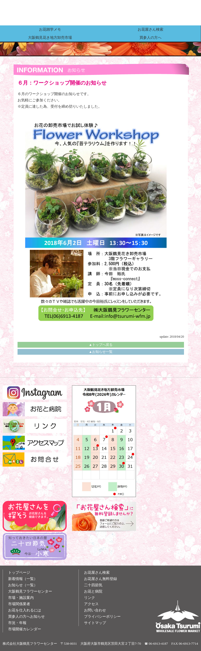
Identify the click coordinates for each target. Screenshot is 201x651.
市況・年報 (17, 623)
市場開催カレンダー (24, 629)
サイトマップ (95, 623)
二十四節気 (93, 585)
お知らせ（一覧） (22, 585)
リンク (89, 598)
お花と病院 (93, 591)
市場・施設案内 (21, 598)
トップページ (19, 573)
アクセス (91, 604)
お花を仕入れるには (24, 610)
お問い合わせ (95, 610)
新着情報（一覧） (22, 579)
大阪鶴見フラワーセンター (30, 591)
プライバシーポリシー (102, 617)
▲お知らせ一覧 (101, 352)
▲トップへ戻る (101, 345)
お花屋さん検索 (150, 29)
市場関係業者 (19, 604)
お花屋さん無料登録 (100, 579)
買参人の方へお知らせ (26, 617)
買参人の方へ (150, 37)
